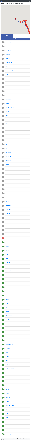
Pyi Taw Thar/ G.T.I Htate (10, 107)
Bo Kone (7, 119)
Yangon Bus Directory (5, 1)
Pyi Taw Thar (8, 111)
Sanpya (7, 246)
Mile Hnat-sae (8, 50)
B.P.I (6, 148)
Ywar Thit (8, 78)
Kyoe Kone (8, 144)
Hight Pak (7, 123)
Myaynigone (8, 213)
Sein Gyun (7, 225)
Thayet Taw (8, 115)
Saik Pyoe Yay (8, 201)
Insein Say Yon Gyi (9, 344)
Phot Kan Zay (8, 99)
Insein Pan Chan (9, 136)
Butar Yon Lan (8, 185)
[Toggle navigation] (29, 1)
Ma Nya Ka (8, 127)
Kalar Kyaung (8, 156)
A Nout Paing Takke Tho (10, 42)
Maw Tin (7, 238)
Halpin (7, 217)
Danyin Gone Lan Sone (10, 70)
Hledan (7, 197)
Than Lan (7, 176)
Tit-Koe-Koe (8, 58)
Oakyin (7, 168)
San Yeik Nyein (8, 193)
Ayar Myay (8, 54)
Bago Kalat (8, 221)
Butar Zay (7, 66)
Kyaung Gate (8, 87)
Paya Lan (7, 164)
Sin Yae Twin (8, 189)
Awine (7, 46)
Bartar (7, 172)
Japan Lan (8, 103)
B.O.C (7, 140)
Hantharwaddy (8, 205)
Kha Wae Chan (8, 152)
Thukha (7, 180)
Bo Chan (7, 74)
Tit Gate (7, 91)
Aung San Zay (8, 82)
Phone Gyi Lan (8, 234)
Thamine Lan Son (9, 160)
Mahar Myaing (8, 209)
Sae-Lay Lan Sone (9, 62)
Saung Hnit (8, 95)
